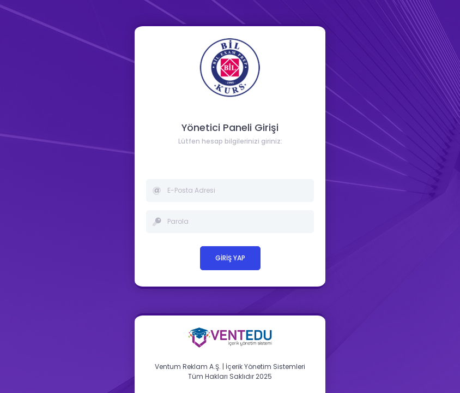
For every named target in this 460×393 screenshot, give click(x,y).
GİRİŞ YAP (230, 258)
